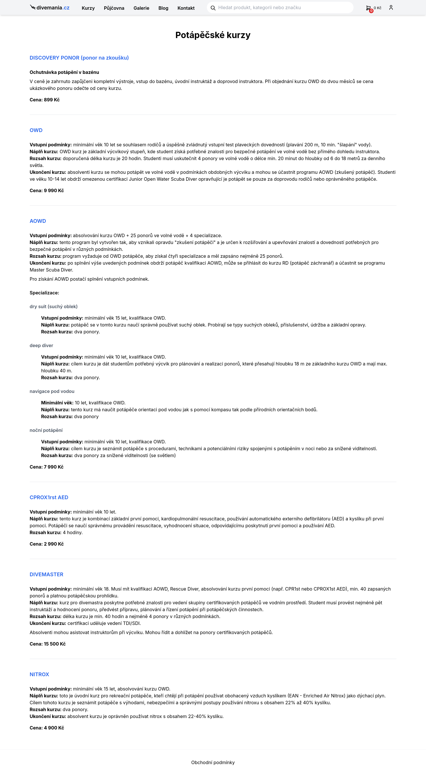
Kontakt (186, 8)
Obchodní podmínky (213, 762)
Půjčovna (114, 8)
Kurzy (88, 8)
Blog (163, 8)
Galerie (141, 8)
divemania (50, 8)
